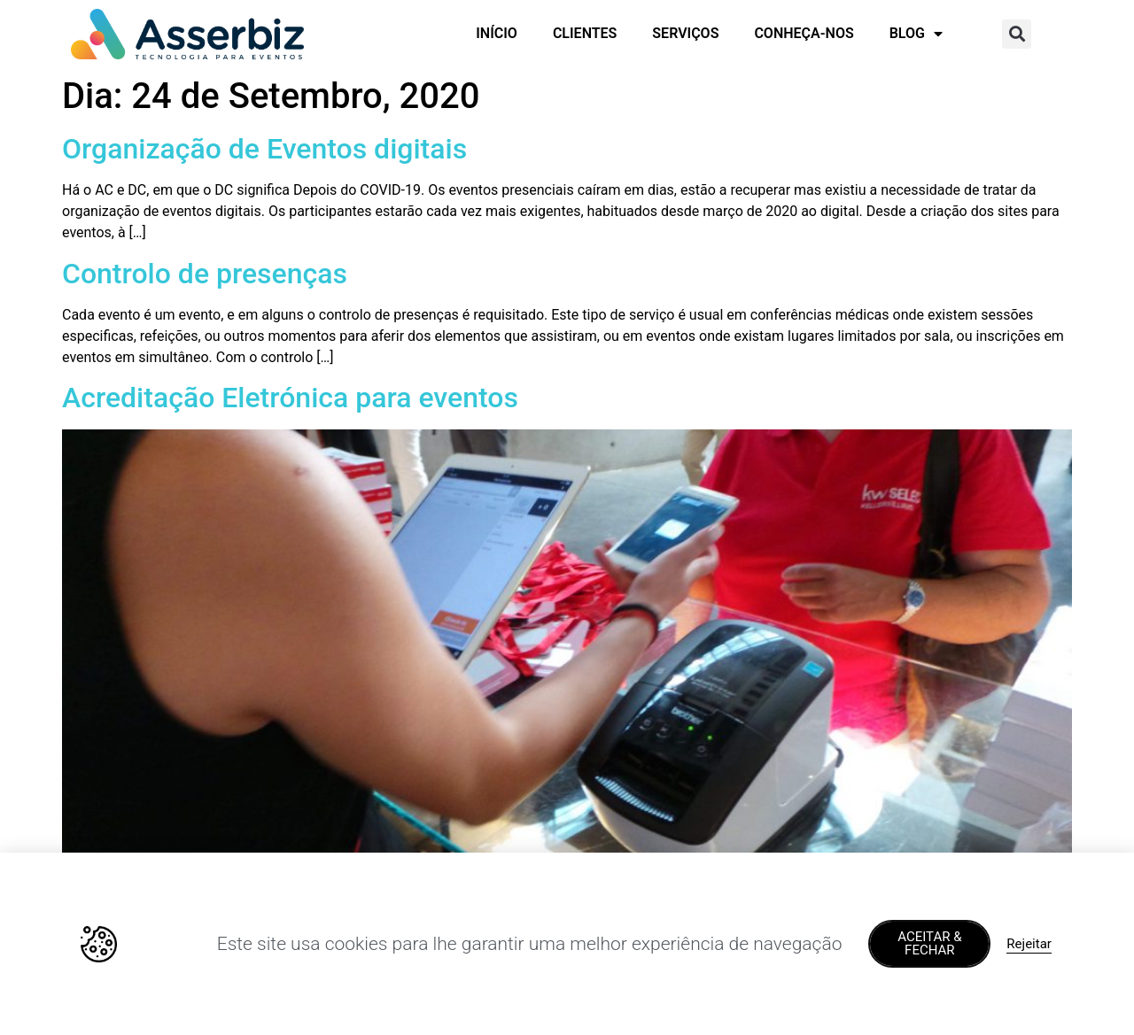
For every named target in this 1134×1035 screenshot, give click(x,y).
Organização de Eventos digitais (264, 149)
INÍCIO (496, 33)
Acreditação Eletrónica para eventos (290, 397)
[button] (1016, 34)
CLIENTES (585, 33)
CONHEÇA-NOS (803, 33)
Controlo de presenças (204, 273)
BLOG (916, 34)
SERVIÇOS (685, 33)
